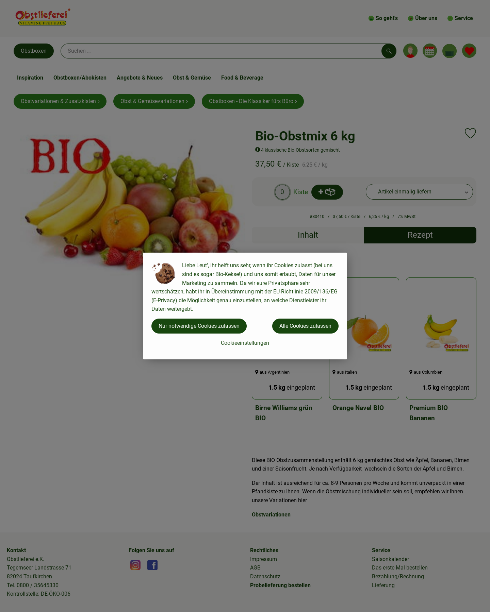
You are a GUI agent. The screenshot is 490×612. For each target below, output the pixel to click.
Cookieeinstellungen (245, 343)
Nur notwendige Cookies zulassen (199, 326)
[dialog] (245, 306)
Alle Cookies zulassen (305, 326)
